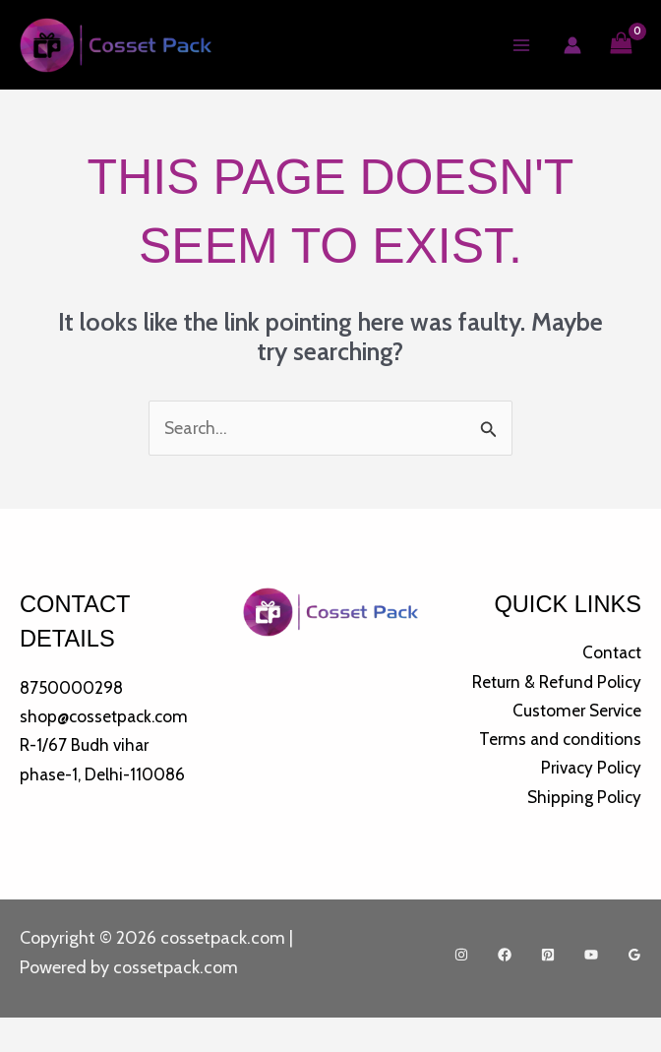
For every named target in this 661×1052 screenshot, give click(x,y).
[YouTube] (591, 989)
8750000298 (74, 690)
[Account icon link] (571, 46)
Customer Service (574, 742)
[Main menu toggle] (521, 46)
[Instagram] (461, 989)
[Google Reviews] (634, 989)
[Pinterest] (548, 989)
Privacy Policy (588, 801)
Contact (609, 654)
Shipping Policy (582, 829)
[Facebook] (504, 989)
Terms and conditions (557, 771)
